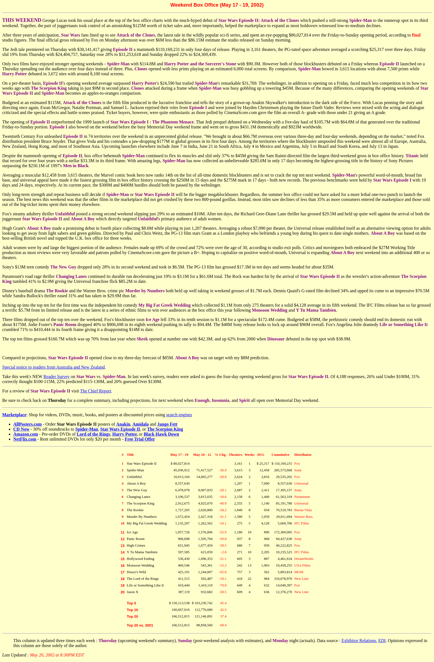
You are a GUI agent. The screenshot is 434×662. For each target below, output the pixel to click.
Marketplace (14, 414)
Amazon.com (25, 434)
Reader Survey (56, 376)
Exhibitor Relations (359, 640)
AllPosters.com (27, 424)
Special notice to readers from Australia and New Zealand (53, 367)
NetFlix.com (24, 439)
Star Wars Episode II (120, 429)
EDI (382, 640)
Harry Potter (124, 434)
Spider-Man (86, 429)
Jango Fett (167, 424)
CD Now (21, 429)
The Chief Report (95, 391)
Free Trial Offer (140, 439)
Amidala (141, 424)
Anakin (123, 424)
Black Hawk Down (161, 434)
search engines (179, 414)
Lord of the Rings (93, 434)
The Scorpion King (165, 429)
